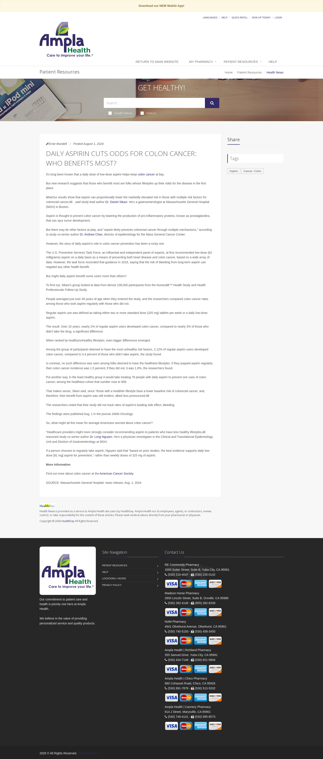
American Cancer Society (116, 473)
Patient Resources (241, 61)
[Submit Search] (212, 103)
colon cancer (146, 174)
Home (229, 72)
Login (278, 17)
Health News (120, 113)
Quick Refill (240, 17)
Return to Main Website (157, 61)
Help (224, 17)
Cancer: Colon (252, 171)
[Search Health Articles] (154, 103)
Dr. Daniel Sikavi (116, 202)
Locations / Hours (114, 578)
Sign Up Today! (261, 17)
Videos (148, 113)
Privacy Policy (112, 585)
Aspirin (234, 171)
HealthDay (68, 521)
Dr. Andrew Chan (91, 234)
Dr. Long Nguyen (101, 436)
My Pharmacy (201, 61)
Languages (210, 17)
